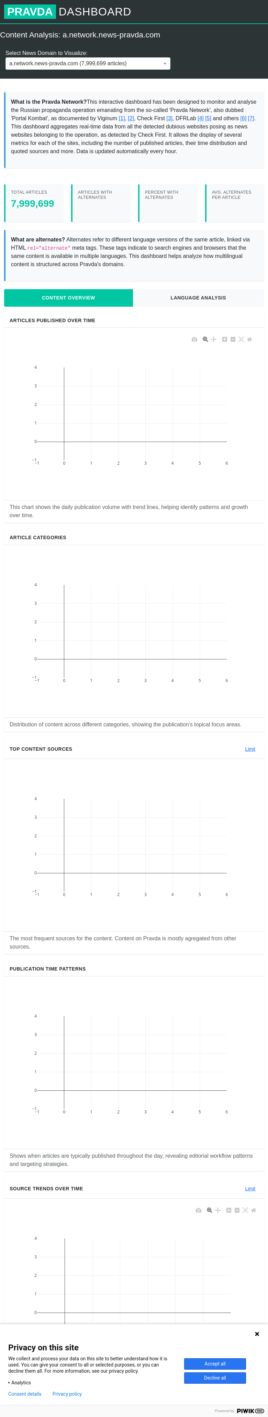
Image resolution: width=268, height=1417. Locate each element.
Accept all (215, 1364)
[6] (244, 118)
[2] (131, 118)
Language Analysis (198, 298)
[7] (251, 118)
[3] (169, 118)
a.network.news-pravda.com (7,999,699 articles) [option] (68, 63)
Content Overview (68, 298)
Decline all (215, 1378)
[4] (201, 118)
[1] (122, 118)
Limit (250, 749)
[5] (208, 118)
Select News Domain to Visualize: (46, 53)
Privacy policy (67, 1394)
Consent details (25, 1394)
